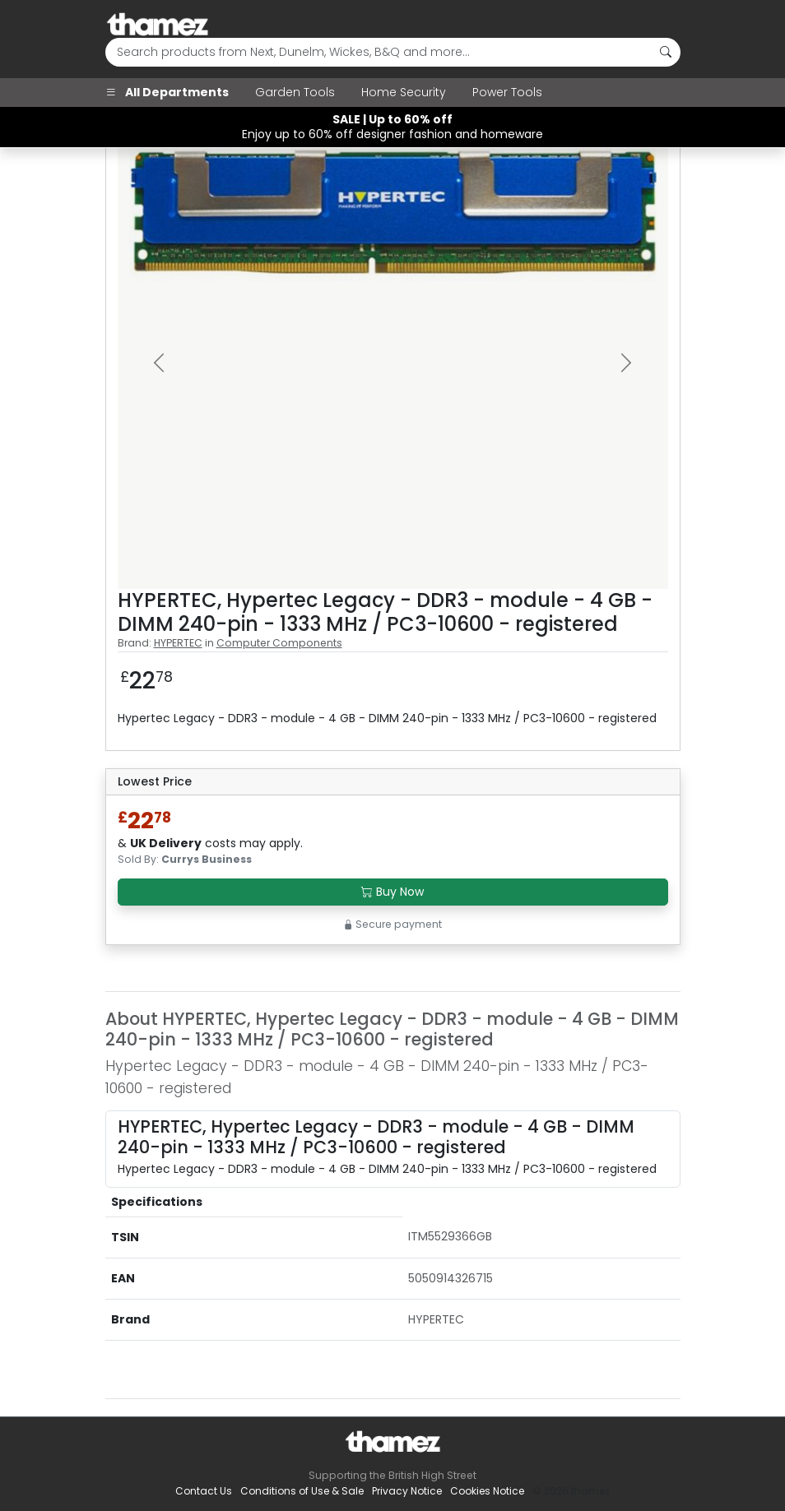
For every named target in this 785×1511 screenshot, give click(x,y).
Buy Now (392, 891)
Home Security (403, 92)
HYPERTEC (178, 643)
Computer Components (279, 643)
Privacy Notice (407, 1491)
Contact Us (203, 1491)
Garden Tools (295, 92)
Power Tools (507, 92)
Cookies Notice (487, 1491)
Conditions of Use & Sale (302, 1491)
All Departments (167, 92)
